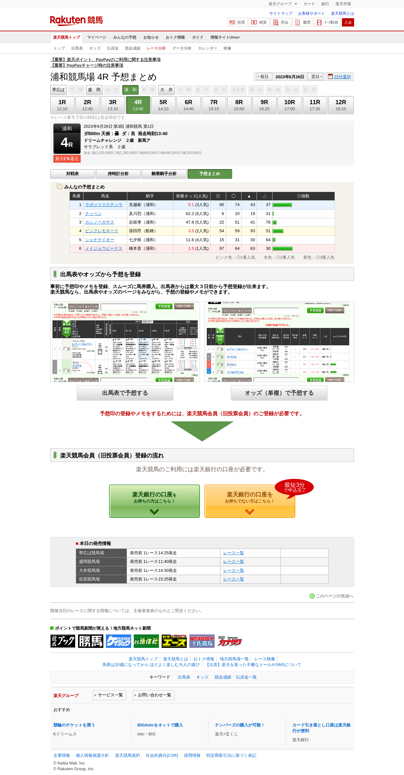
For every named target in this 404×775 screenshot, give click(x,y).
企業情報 (61, 755)
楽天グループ (281, 4)
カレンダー (207, 48)
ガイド (197, 37)
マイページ (96, 37)
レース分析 (156, 48)
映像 (227, 48)
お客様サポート (311, 13)
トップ (59, 48)
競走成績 (132, 48)
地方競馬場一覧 (234, 658)
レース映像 (264, 658)
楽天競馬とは (342, 13)
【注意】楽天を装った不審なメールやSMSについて (253, 664)
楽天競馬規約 (127, 755)
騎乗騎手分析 (164, 173)
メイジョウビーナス (104, 248)
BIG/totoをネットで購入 (160, 725)
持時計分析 (118, 173)
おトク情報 (175, 37)
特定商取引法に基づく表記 (231, 755)
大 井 (166, 89)
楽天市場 (343, 4)
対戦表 (72, 173)
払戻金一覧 (246, 677)
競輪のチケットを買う (74, 725)
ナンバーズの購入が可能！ (240, 725)
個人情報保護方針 (92, 755)
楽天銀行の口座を (260, 494)
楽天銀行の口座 (154, 497)
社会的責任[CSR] (162, 755)
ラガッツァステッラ (104, 204)
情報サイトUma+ (225, 37)
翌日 (315, 76)
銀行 (325, 4)
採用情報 (192, 755)
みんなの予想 (124, 37)
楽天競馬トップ (66, 37)
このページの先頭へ (334, 596)
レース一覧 (233, 552)
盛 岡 (94, 89)
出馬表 (77, 48)
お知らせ (151, 37)
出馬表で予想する (125, 392)
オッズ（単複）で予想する (279, 392)
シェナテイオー (99, 239)
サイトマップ (280, 13)
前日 (264, 76)
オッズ (95, 48)
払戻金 (113, 48)
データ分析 (182, 48)
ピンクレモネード (101, 230)
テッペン (93, 213)
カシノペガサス (99, 222)
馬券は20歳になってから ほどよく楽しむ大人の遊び (151, 664)
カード (309, 4)
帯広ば (58, 89)
